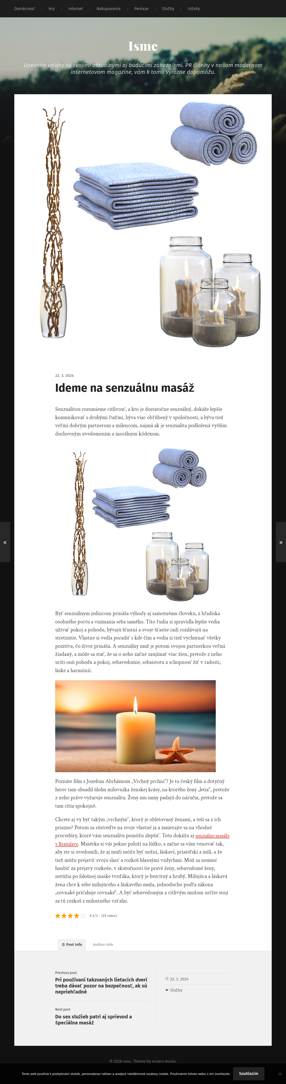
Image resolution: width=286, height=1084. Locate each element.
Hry (51, 8)
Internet (75, 8)
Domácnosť (24, 8)
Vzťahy (194, 8)
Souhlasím (248, 1073)
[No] (279, 1073)
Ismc (143, 45)
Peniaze (141, 8)
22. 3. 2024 (179, 981)
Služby (168, 8)
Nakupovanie (109, 8)
